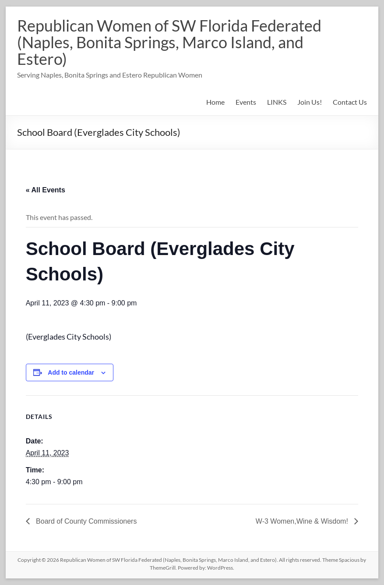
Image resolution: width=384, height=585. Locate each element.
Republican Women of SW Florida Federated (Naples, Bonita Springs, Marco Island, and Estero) (169, 42)
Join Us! (309, 102)
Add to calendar (71, 372)
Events (246, 102)
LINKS (276, 102)
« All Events (45, 190)
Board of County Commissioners (85, 521)
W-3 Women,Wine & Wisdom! (303, 521)
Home (215, 102)
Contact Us (350, 102)
